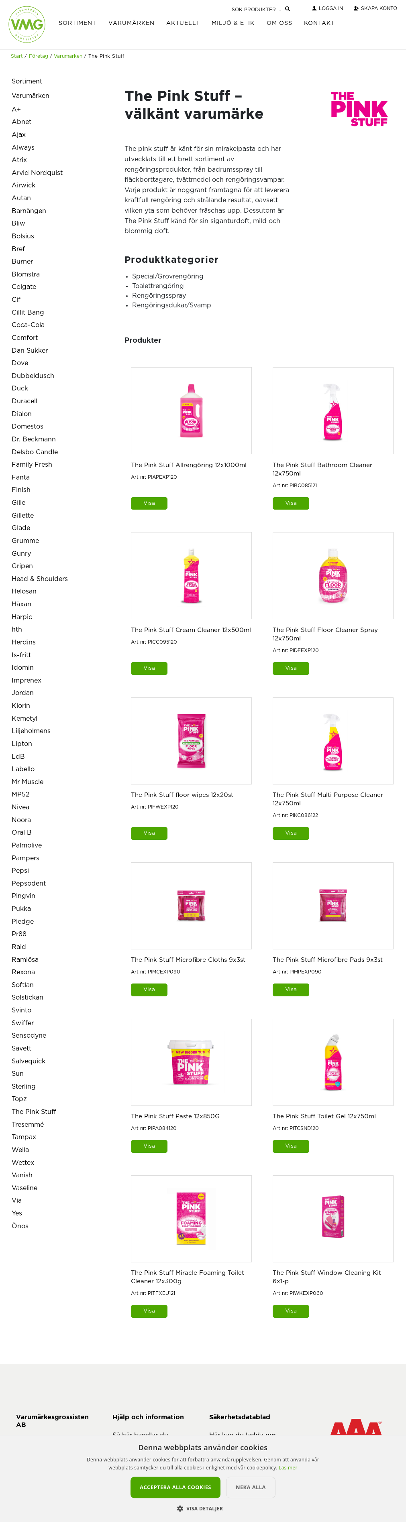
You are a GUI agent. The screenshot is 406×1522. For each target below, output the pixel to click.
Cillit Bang (28, 312)
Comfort (25, 338)
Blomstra (26, 274)
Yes (17, 1213)
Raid (19, 947)
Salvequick (28, 1061)
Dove (20, 363)
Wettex (23, 1163)
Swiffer (23, 1023)
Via (17, 1200)
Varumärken (131, 23)
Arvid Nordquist (37, 173)
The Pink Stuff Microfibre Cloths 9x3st (188, 960)
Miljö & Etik (233, 23)
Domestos (27, 426)
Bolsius (23, 236)
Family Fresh (32, 464)
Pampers (25, 858)
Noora (21, 820)
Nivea (20, 807)
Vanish (22, 1175)
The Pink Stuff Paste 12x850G (175, 1117)
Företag (38, 56)
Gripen (22, 566)
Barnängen (29, 211)
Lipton (22, 744)
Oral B (22, 832)
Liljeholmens (31, 731)
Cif (16, 300)
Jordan (23, 693)
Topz (19, 1099)
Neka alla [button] (251, 1487)
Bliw (18, 223)
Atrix (19, 160)
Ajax (19, 135)
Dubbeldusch (33, 376)
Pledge (23, 921)
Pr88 (19, 934)
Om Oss (279, 23)
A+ (16, 109)
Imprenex (26, 680)
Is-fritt (21, 655)
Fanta (21, 477)
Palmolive (27, 845)
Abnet (21, 122)
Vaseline (24, 1188)
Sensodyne (29, 1035)
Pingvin (23, 896)
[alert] (203, 1478)
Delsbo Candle (35, 452)
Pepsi (20, 871)
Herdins (24, 642)
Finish (21, 490)
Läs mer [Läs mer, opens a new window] (288, 1467)
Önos (20, 1226)
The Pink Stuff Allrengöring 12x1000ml (189, 465)
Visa (149, 503)
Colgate (24, 287)
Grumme (25, 541)
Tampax (24, 1137)
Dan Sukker (30, 350)
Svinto (21, 1010)
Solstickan (27, 997)
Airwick (23, 185)
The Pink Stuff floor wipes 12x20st (182, 795)
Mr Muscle (27, 782)
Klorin (21, 706)
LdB (18, 757)
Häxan (21, 604)
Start (17, 56)
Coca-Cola (28, 325)
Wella (20, 1150)
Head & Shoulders (40, 579)
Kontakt (319, 23)
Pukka (21, 909)
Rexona (23, 972)
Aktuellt (183, 23)
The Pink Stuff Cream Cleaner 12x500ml (191, 630)
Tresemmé (28, 1125)
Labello (23, 769)
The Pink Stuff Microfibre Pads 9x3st (328, 960)
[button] (203, 1508)
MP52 (21, 794)
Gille (18, 503)
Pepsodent (29, 883)
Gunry (21, 554)
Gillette (23, 515)
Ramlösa (25, 960)
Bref (18, 249)
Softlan (23, 985)
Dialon (22, 414)
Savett (21, 1048)
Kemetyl (24, 718)
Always (23, 147)
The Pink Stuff (34, 1112)
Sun (18, 1074)
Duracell (24, 401)
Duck (20, 388)
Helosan (24, 591)
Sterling (24, 1086)
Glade (21, 528)
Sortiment (77, 23)
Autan (21, 198)
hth (17, 629)
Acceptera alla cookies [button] (175, 1487)
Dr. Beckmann (34, 439)
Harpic (22, 617)
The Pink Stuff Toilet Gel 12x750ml (324, 1117)
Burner (22, 261)
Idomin (23, 667)
